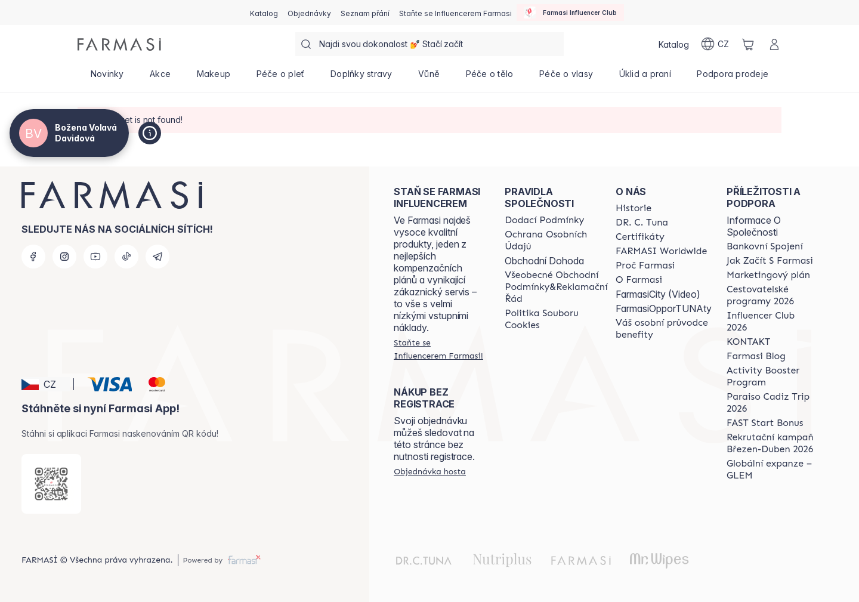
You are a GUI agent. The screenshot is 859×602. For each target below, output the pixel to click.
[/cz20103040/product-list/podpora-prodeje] (732, 77)
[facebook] (33, 256)
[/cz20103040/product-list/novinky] (107, 77)
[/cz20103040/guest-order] (430, 471)
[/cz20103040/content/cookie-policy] (556, 319)
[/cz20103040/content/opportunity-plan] (768, 275)
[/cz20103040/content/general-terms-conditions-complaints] (556, 287)
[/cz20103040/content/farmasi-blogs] (756, 356)
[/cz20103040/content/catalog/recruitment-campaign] (771, 443)
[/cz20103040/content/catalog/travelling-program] (771, 295)
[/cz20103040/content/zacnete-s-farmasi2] (770, 261)
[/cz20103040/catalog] (264, 12)
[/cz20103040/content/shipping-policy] (544, 220)
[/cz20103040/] (119, 44)
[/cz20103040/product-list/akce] (160, 77)
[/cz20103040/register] (309, 12)
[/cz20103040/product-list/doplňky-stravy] (361, 77)
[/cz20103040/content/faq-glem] (771, 469)
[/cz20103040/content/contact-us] (748, 342)
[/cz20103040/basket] (748, 44)
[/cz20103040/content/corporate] (661, 251)
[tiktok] (126, 256)
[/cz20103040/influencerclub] (570, 12)
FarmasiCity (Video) (658, 294)
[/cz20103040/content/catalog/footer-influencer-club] (771, 322)
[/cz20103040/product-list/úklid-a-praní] (645, 77)
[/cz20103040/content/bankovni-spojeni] (765, 246)
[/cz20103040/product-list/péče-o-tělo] (489, 77)
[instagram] (64, 256)
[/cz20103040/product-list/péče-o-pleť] (280, 77)
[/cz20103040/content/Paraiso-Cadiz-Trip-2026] (771, 403)
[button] (45, 384)
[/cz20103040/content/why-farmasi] (645, 265)
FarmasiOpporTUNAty (664, 308)
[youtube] (95, 256)
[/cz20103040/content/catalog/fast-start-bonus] (765, 423)
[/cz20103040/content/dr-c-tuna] (642, 223)
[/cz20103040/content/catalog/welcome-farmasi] (664, 329)
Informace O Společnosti (754, 226)
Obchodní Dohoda (544, 261)
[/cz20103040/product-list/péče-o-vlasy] (566, 77)
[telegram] (157, 256)
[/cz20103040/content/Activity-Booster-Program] (771, 376)
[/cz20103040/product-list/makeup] (213, 77)
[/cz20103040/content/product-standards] (640, 237)
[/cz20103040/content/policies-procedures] (556, 240)
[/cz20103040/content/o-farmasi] (639, 280)
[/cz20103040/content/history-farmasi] (633, 208)
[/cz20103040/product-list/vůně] (429, 77)
